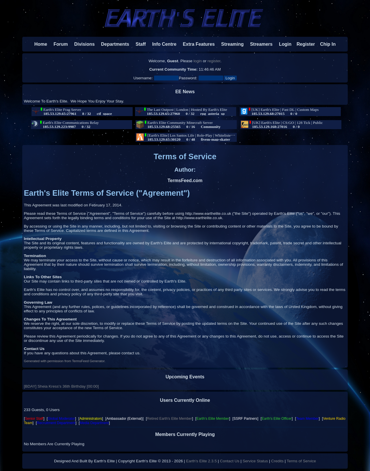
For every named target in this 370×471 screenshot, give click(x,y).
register (214, 61)
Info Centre (162, 44)
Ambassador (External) (124, 419)
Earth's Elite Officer (277, 419)
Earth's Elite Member (212, 419)
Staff (138, 44)
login (197, 61)
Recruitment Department (56, 423)
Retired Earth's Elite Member (169, 419)
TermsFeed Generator (88, 361)
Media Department (94, 423)
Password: (188, 78)
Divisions (84, 44)
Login (282, 44)
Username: (142, 78)
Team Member (307, 419)
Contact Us (229, 461)
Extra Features (199, 44)
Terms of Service (301, 461)
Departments (115, 44)
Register (303, 44)
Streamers (261, 44)
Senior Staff (34, 419)
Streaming (232, 44)
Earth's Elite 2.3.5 (201, 461)
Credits (277, 461)
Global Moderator (61, 419)
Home (40, 44)
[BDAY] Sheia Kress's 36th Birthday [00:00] (61, 386)
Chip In (325, 44)
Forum (58, 44)
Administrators (90, 419)
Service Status (255, 461)
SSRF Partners (245, 419)
